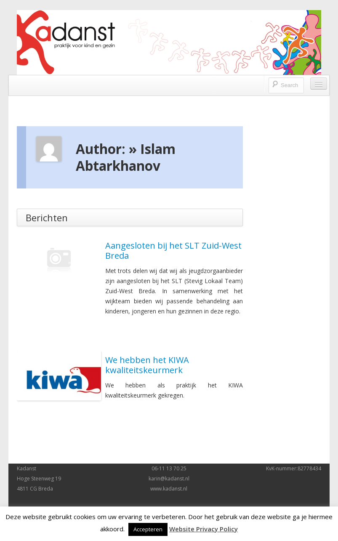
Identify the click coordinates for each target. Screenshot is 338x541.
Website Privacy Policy (203, 529)
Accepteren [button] (147, 529)
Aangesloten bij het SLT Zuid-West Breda (173, 250)
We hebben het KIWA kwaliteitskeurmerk (147, 365)
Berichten (47, 217)
